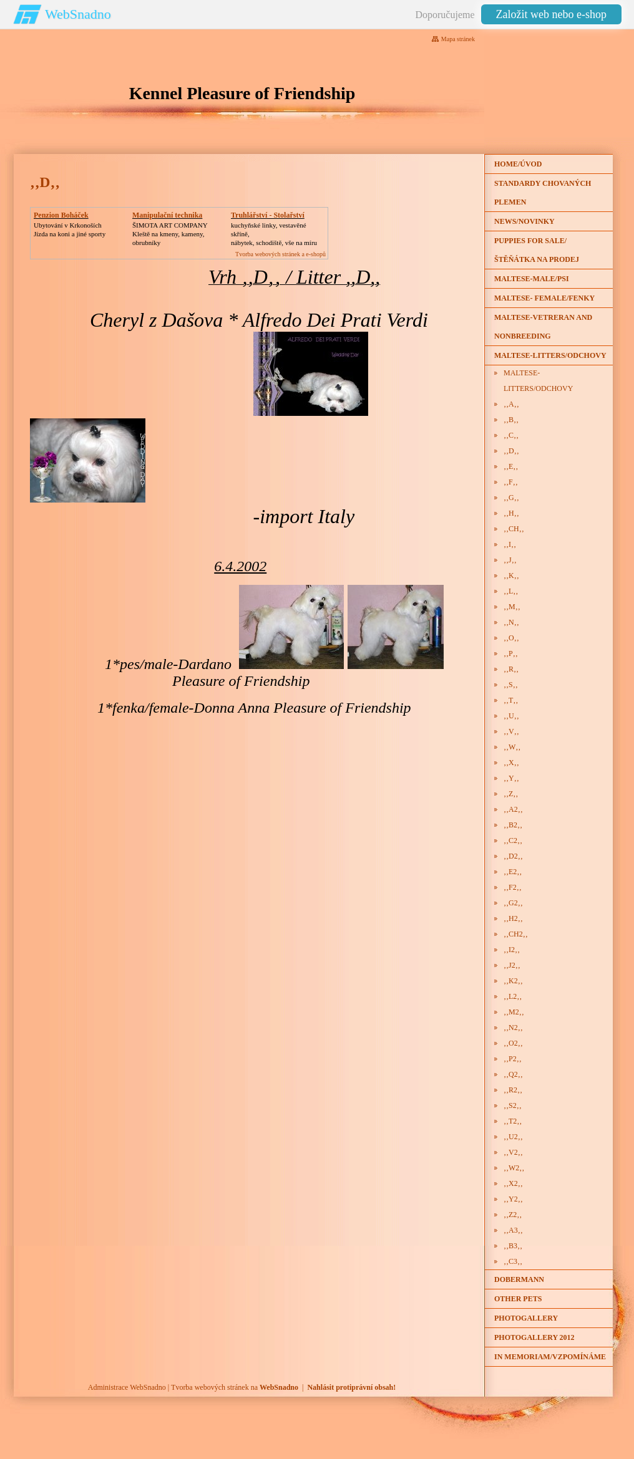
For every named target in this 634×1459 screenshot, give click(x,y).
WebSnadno (78, 14)
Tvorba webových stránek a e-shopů (280, 254)
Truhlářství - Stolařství (268, 215)
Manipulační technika (167, 215)
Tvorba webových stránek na (234, 1387)
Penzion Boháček (61, 215)
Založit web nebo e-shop (551, 14)
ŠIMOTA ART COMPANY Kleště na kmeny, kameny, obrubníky (170, 233)
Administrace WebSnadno (127, 1387)
